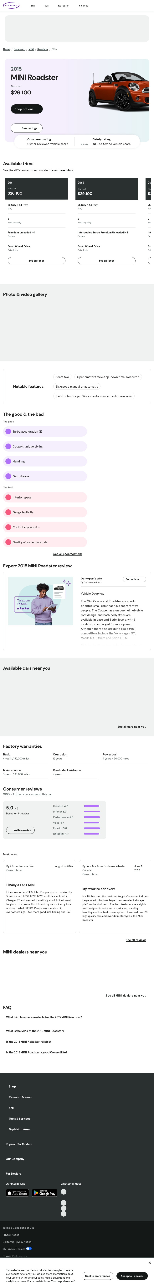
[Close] (150, 1263)
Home (6, 49)
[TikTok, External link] (63, 1192)
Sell (46, 5)
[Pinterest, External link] (63, 1214)
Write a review (20, 830)
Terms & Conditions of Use (18, 1227)
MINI (31, 49)
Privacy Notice (11, 1234)
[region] (77, 1272)
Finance (83, 5)
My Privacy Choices (17, 1249)
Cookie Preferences (15, 1256)
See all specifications (70, 554)
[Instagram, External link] (63, 1208)
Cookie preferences (97, 1276)
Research (63, 5)
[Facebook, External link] (63, 1197)
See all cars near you (134, 726)
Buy (32, 5)
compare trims (62, 170)
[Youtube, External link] (63, 1203)
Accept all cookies (132, 1276)
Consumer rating (39, 139)
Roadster (42, 49)
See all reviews (138, 940)
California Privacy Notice (17, 1242)
